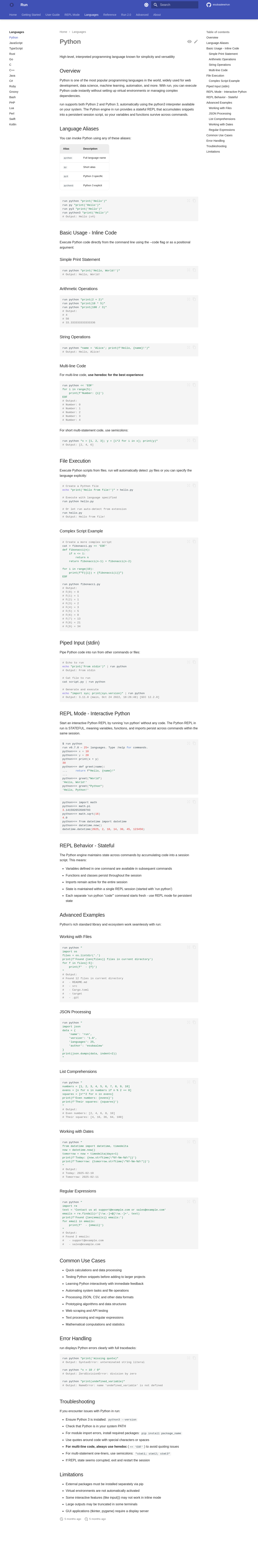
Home (13, 14)
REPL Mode (72, 14)
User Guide (53, 14)
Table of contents (218, 32)
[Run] (12, 5)
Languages (91, 14)
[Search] (174, 4)
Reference (110, 14)
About (157, 14)
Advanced (142, 14)
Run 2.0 (126, 14)
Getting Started (31, 14)
